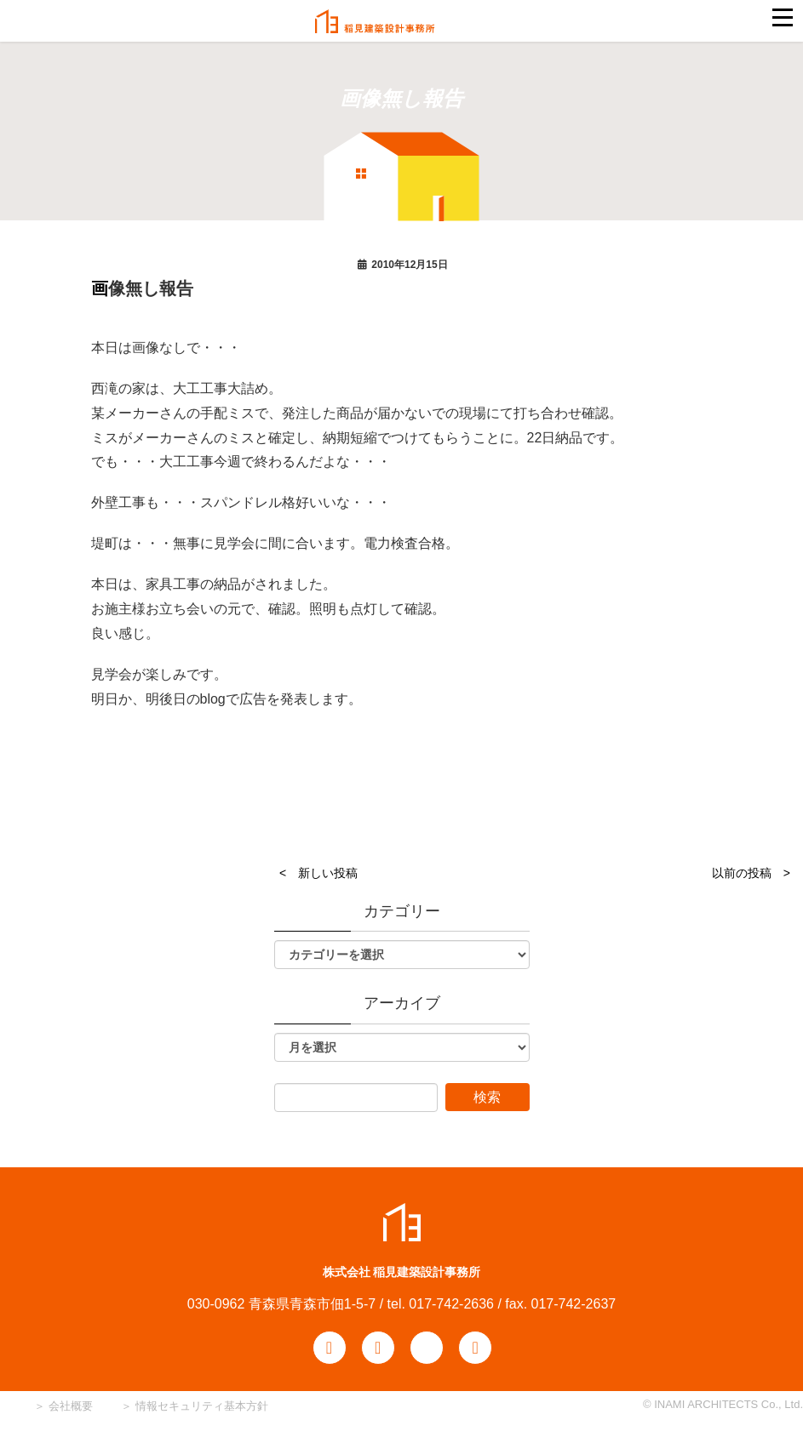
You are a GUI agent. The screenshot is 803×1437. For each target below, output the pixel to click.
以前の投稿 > (751, 873)
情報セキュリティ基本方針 (201, 1406)
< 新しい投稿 (318, 873)
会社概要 (69, 1406)
